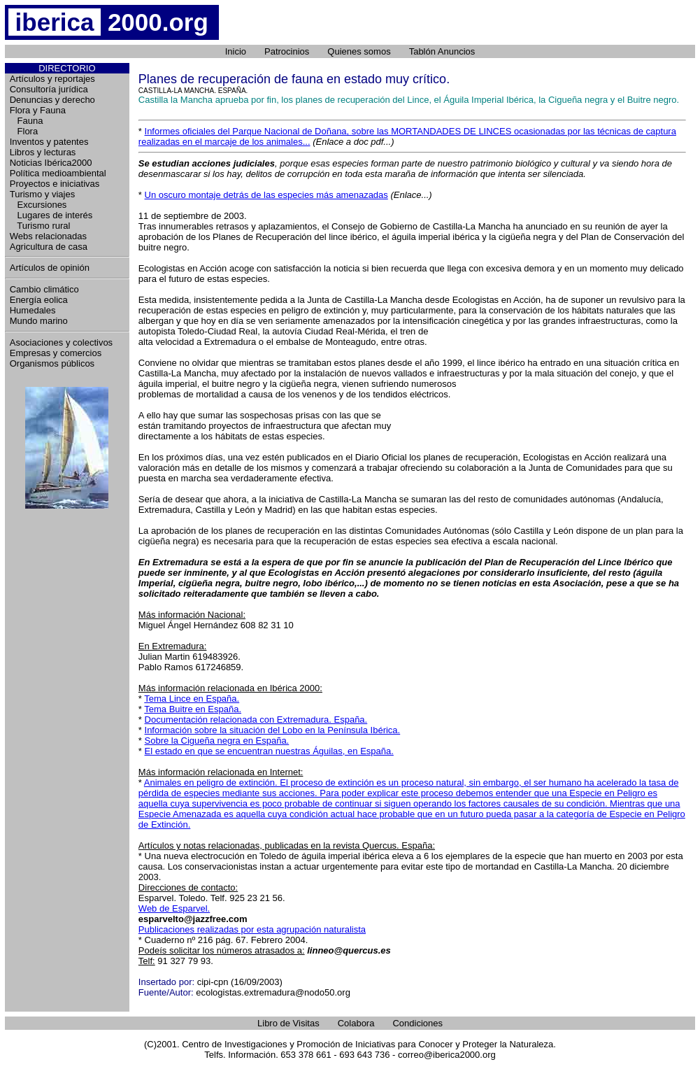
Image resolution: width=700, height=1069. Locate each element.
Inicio (235, 51)
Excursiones (38, 204)
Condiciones (417, 1023)
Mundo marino (39, 321)
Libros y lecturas (43, 152)
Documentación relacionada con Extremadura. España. (256, 719)
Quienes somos (358, 51)
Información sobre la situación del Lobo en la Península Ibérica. (273, 730)
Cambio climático (44, 289)
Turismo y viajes (42, 194)
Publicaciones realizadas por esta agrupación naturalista (252, 929)
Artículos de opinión (50, 267)
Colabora (356, 1023)
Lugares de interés (51, 215)
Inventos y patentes (49, 141)
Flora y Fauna (38, 110)
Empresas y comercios (55, 353)
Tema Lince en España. (191, 698)
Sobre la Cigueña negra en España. (217, 740)
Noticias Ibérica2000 (51, 162)
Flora (24, 131)
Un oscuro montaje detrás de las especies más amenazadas (266, 195)
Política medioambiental (58, 173)
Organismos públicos (52, 363)
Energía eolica (39, 300)
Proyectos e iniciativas (55, 183)
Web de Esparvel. (174, 908)
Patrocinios (286, 51)
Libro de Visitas (288, 1023)
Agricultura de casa (48, 246)
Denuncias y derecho (52, 99)
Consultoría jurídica (49, 89)
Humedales (33, 310)
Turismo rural (40, 225)
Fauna (26, 120)
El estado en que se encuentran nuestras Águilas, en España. (269, 751)
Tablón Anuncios (442, 51)
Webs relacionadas (48, 236)
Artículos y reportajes (52, 78)
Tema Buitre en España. (192, 709)
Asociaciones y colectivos (61, 342)
